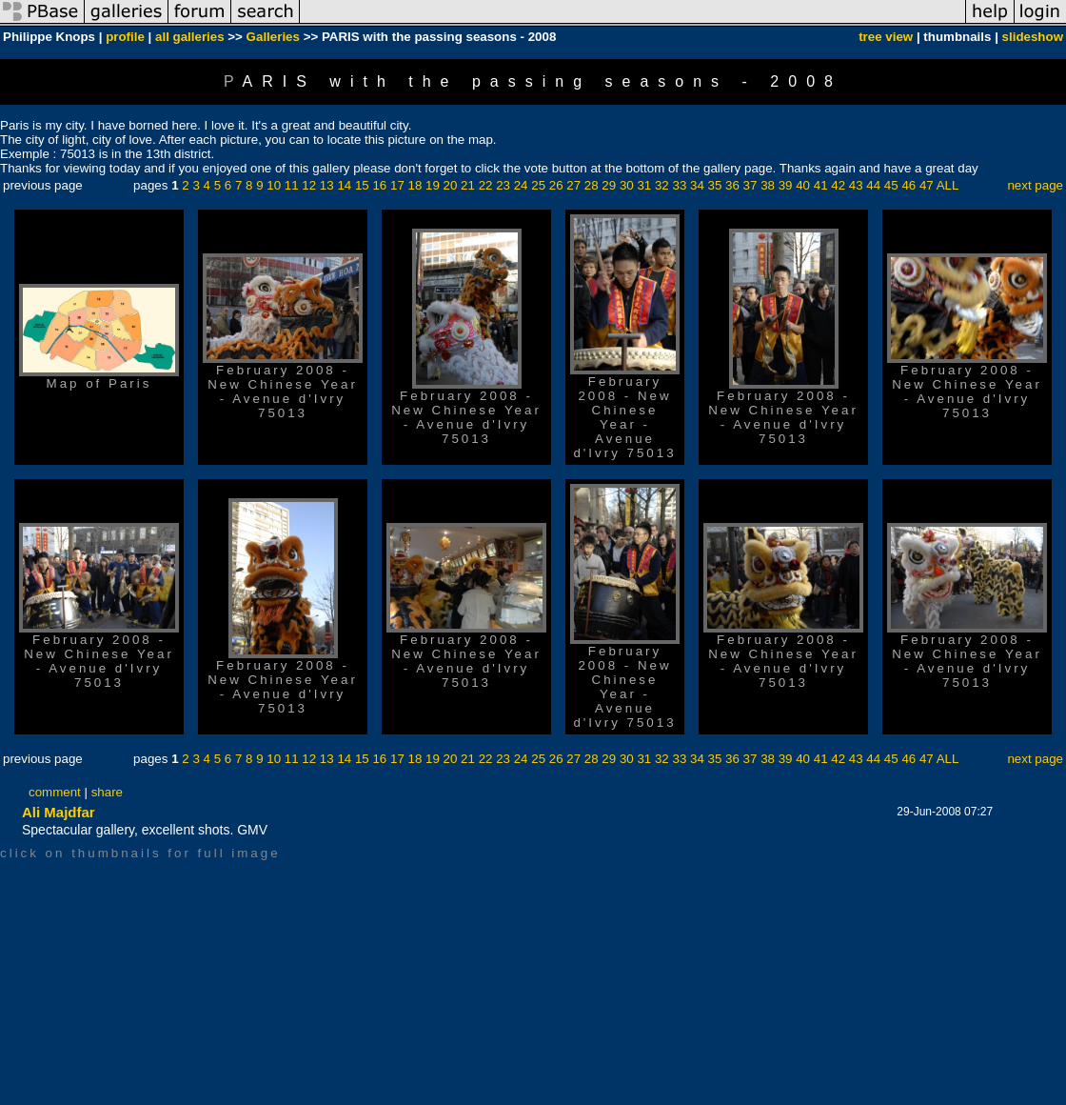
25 (538, 185)
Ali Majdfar (58, 812)
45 (891, 185)
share (107, 792)
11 (292, 185)
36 (732, 185)
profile (125, 37)
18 (415, 185)
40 (803, 185)
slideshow (1032, 37)
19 (432, 185)
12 (309, 185)
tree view (886, 37)
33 (679, 185)
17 (397, 185)
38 (767, 185)
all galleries (190, 37)
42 (838, 185)
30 (627, 185)
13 (327, 185)
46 (908, 185)
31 (644, 185)
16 (379, 185)
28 (591, 185)
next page (1035, 185)
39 (786, 185)
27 (573, 185)
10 (273, 185)
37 (750, 185)
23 (503, 185)
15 (362, 185)
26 (556, 185)
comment (55, 792)
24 (521, 185)
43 (856, 185)
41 (821, 185)
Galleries (273, 37)
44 (873, 185)
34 (697, 185)
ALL (948, 185)
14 (344, 185)
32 (662, 185)
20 (451, 185)
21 (468, 185)
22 (486, 185)
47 (926, 185)
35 (715, 185)
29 (609, 185)
